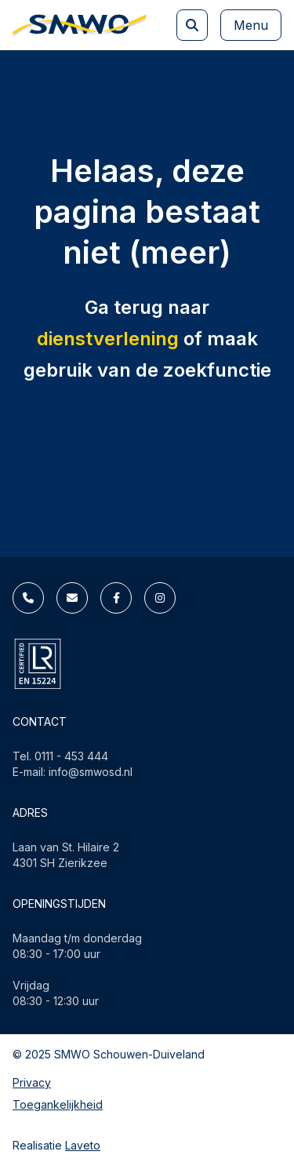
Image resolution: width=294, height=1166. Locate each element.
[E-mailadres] (72, 598)
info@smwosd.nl (90, 771)
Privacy (32, 1082)
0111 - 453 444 (71, 756)
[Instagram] (160, 598)
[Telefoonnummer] (28, 598)
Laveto (82, 1145)
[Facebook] (116, 598)
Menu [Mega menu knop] (251, 25)
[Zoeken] (192, 25)
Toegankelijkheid (58, 1104)
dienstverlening (108, 338)
